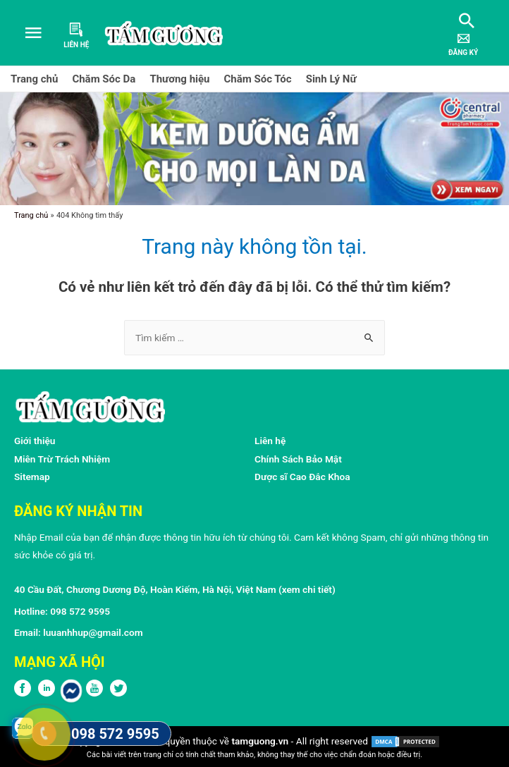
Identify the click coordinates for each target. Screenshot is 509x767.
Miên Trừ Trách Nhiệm (62, 459)
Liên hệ (270, 440)
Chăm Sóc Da (103, 79)
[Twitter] (118, 693)
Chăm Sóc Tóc (258, 79)
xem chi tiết (307, 589)
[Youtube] (94, 693)
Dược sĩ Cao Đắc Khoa (302, 476)
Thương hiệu (179, 79)
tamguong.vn (259, 741)
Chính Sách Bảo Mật (298, 459)
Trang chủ (34, 79)
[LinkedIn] (46, 693)
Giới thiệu (35, 440)
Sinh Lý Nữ (331, 79)
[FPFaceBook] (22, 693)
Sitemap (32, 476)
